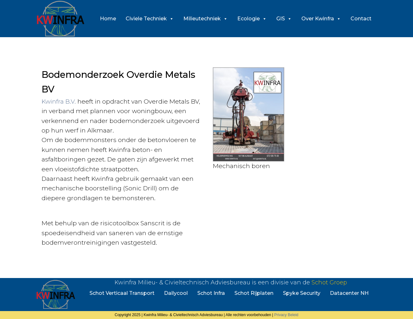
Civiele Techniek (150, 19)
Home (108, 19)
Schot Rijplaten (253, 293)
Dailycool (176, 293)
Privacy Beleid (286, 315)
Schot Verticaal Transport (121, 293)
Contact (361, 19)
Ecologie (252, 19)
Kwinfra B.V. (59, 101)
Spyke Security (301, 293)
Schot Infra (211, 293)
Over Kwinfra (321, 19)
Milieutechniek (205, 19)
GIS (284, 19)
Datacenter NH (349, 293)
